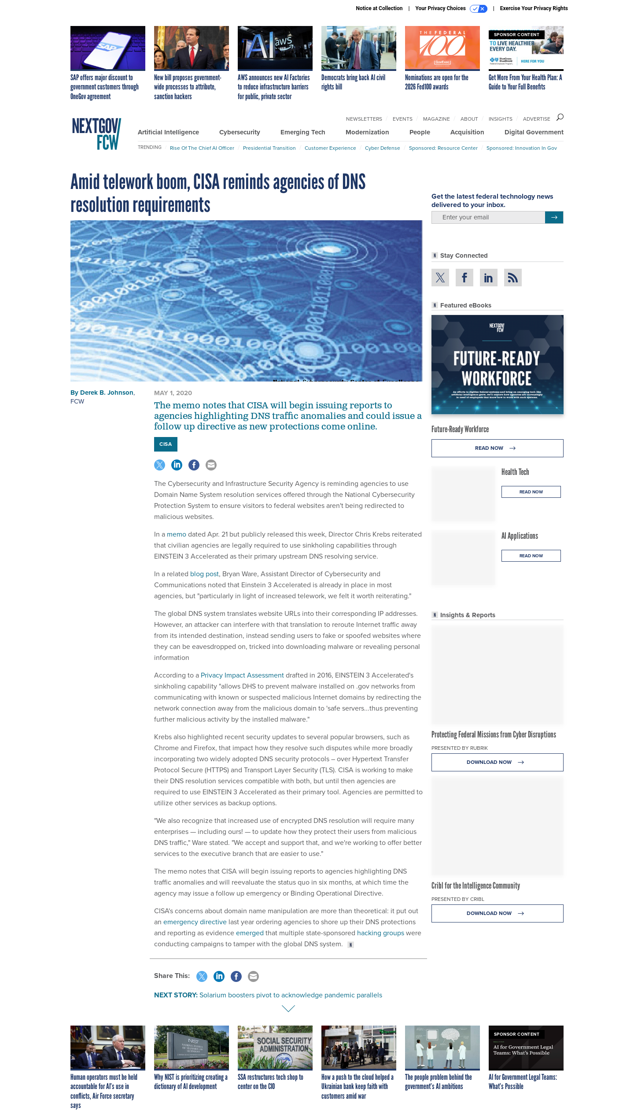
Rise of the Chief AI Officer (202, 148)
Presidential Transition (269, 148)
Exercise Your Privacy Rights (534, 8)
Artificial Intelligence (168, 132)
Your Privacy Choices (451, 9)
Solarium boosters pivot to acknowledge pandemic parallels (290, 995)
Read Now (497, 448)
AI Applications (519, 535)
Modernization (367, 132)
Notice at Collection (379, 8)
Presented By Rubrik (459, 748)
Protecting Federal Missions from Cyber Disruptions (493, 734)
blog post (204, 573)
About (469, 118)
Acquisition (467, 132)
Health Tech (515, 472)
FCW (77, 401)
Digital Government (534, 132)
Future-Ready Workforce (460, 429)
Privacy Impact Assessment (242, 675)
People (419, 132)
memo (176, 534)
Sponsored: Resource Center (443, 148)
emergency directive (195, 921)
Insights (500, 118)
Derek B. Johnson (106, 392)
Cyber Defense (382, 148)
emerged (250, 932)
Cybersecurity (239, 132)
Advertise (536, 118)
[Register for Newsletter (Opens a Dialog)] (554, 217)
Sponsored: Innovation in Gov (522, 148)
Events (403, 118)
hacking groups (380, 932)
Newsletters (364, 118)
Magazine (436, 118)
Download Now (498, 762)
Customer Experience (330, 148)
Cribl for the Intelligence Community (475, 885)
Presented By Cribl (457, 899)
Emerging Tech (302, 132)
